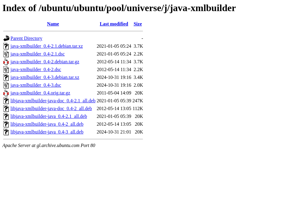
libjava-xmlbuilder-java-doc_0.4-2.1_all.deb (53, 100)
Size (138, 23)
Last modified (114, 23)
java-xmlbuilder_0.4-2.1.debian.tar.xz (46, 46)
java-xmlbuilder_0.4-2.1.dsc (37, 53)
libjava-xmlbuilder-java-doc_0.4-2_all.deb (51, 108)
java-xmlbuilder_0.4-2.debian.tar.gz (44, 61)
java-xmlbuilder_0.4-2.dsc (35, 69)
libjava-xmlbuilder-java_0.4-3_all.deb (46, 131)
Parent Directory (26, 38)
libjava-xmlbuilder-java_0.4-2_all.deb (46, 124)
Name (53, 23)
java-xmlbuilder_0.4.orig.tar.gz (40, 92)
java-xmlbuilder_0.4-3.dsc (35, 85)
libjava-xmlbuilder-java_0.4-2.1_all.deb (48, 116)
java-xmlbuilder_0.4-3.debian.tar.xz (44, 77)
